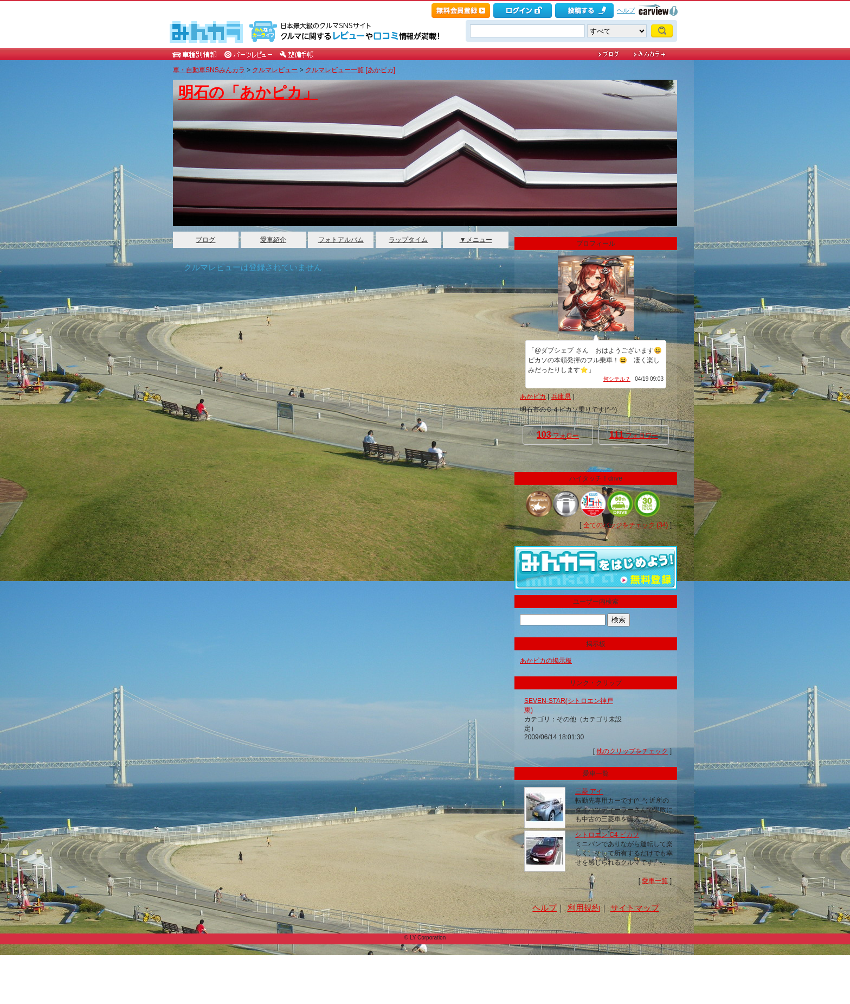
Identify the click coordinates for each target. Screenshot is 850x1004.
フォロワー (633, 434)
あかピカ (533, 396)
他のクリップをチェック (632, 751)
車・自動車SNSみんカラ (209, 70)
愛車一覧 (655, 881)
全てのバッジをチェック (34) (625, 525)
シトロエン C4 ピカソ (607, 835)
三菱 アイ (589, 791)
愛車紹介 (273, 240)
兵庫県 (561, 396)
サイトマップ (634, 907)
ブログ (205, 240)
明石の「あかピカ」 (248, 92)
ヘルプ (626, 10)
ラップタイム (408, 240)
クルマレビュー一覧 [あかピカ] (350, 70)
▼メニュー (476, 240)
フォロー (558, 434)
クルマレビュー (275, 70)
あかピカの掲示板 (546, 660)
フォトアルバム (341, 240)
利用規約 (584, 907)
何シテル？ (616, 379)
